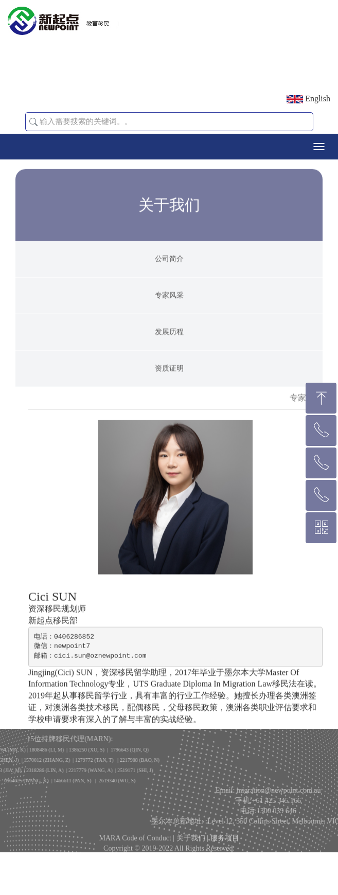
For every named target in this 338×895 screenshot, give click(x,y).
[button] (33, 122)
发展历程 (169, 346)
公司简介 (169, 273)
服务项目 (224, 842)
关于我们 (190, 842)
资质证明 (169, 383)
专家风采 (169, 310)
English (308, 98)
